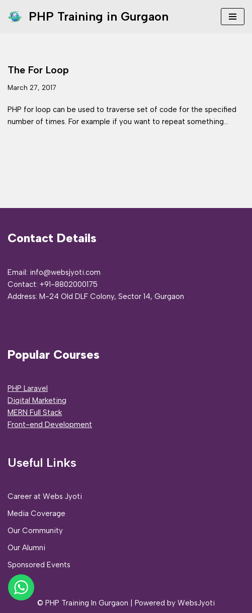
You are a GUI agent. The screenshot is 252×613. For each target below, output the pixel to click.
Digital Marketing (37, 400)
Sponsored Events (39, 564)
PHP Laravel (28, 388)
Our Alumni (26, 547)
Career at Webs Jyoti (45, 496)
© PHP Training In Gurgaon (82, 602)
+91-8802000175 (69, 284)
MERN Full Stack (35, 412)
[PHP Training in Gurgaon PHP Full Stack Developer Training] (88, 16)
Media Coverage (36, 513)
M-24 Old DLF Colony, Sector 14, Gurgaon (111, 296)
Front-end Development (50, 424)
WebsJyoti (196, 602)
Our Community (35, 530)
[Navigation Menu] (232, 16)
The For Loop (38, 70)
